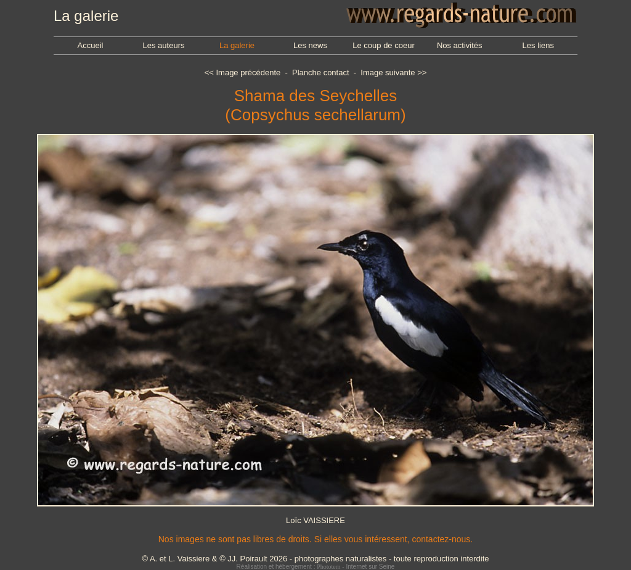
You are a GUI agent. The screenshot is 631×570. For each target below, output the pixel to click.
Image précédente (248, 72)
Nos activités (459, 45)
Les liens (538, 45)
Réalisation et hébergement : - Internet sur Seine (316, 566)
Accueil (91, 45)
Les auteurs (164, 45)
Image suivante (387, 72)
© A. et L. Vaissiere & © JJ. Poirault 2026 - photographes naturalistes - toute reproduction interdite (315, 558)
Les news (310, 45)
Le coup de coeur (383, 45)
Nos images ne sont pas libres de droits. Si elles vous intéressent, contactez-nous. (315, 539)
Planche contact (320, 72)
